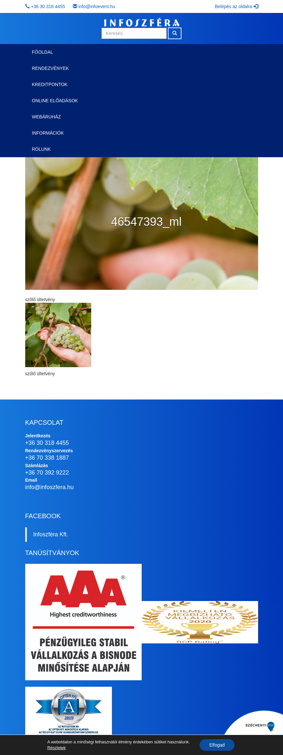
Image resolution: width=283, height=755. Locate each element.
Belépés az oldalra (236, 6)
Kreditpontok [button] (50, 84)
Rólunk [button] (41, 149)
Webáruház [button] (46, 116)
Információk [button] (48, 133)
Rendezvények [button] (50, 68)
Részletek (56, 747)
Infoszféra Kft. (50, 534)
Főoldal (42, 52)
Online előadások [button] (55, 100)
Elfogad (216, 745)
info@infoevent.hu (97, 6)
